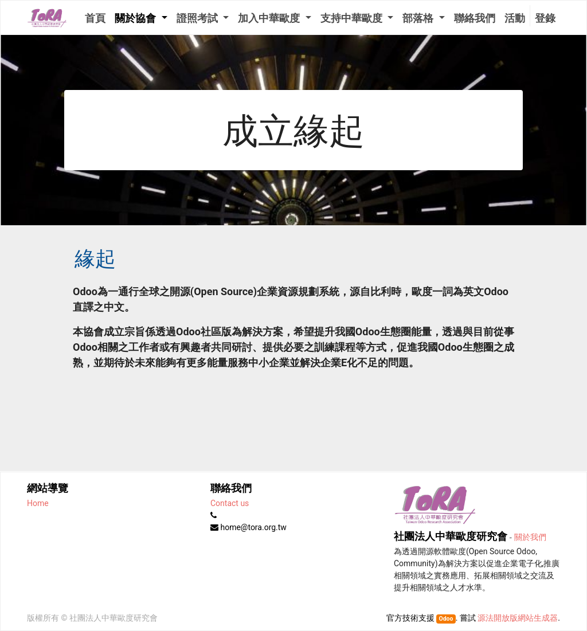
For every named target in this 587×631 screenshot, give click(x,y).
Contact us (229, 503)
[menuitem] (95, 17)
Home (38, 503)
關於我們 (530, 536)
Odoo (446, 618)
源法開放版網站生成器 (518, 617)
